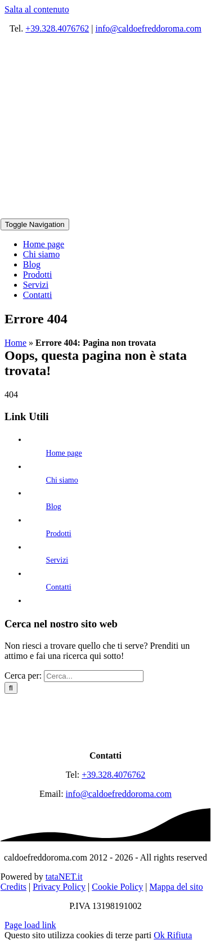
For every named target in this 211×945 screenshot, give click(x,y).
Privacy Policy (59, 886)
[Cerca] (11, 688)
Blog (53, 506)
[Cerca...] (93, 676)
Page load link (30, 925)
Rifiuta (179, 935)
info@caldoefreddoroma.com (148, 28)
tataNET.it (64, 876)
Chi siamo (62, 480)
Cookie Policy (117, 886)
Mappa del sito (176, 886)
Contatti (58, 587)
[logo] (105, 736)
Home (15, 342)
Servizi (57, 560)
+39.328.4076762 (57, 28)
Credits (13, 886)
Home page (64, 453)
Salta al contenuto (37, 9)
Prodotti (58, 533)
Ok (160, 935)
